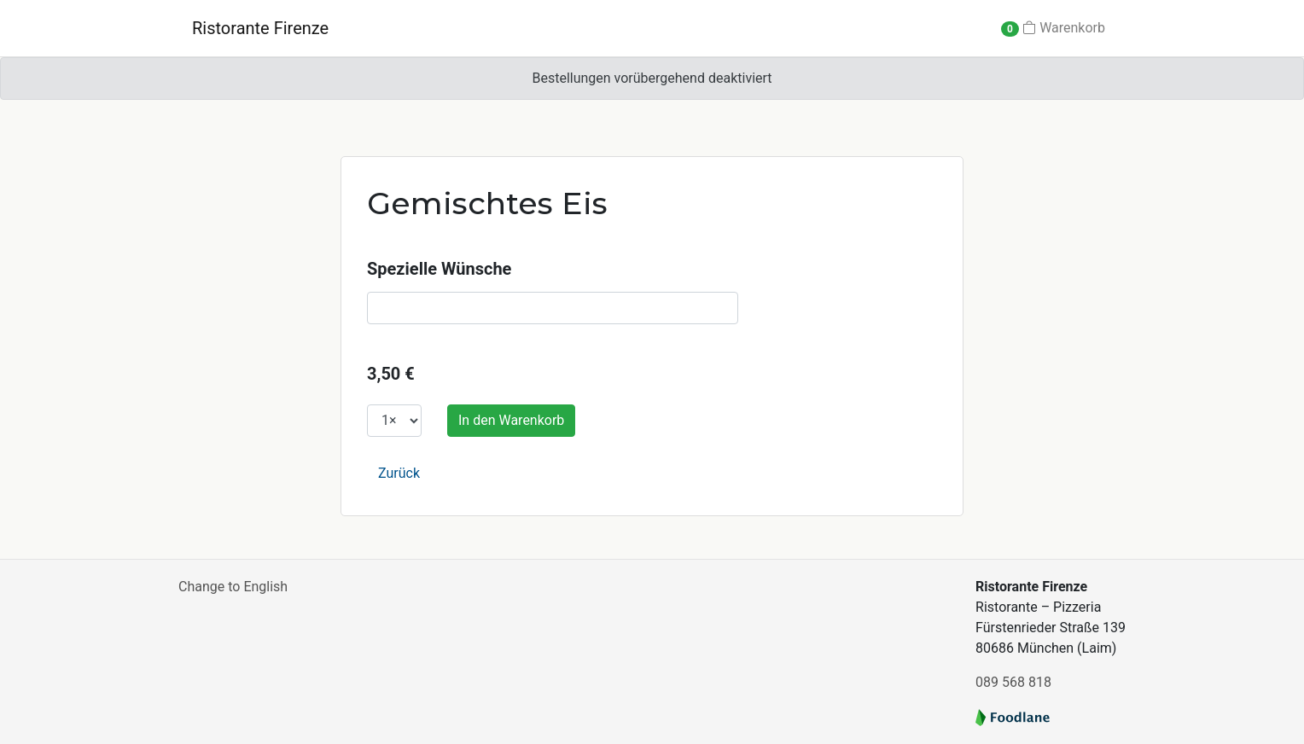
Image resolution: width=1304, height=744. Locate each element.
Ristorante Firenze (260, 28)
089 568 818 (1013, 682)
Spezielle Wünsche (439, 269)
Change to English (233, 586)
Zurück (399, 473)
